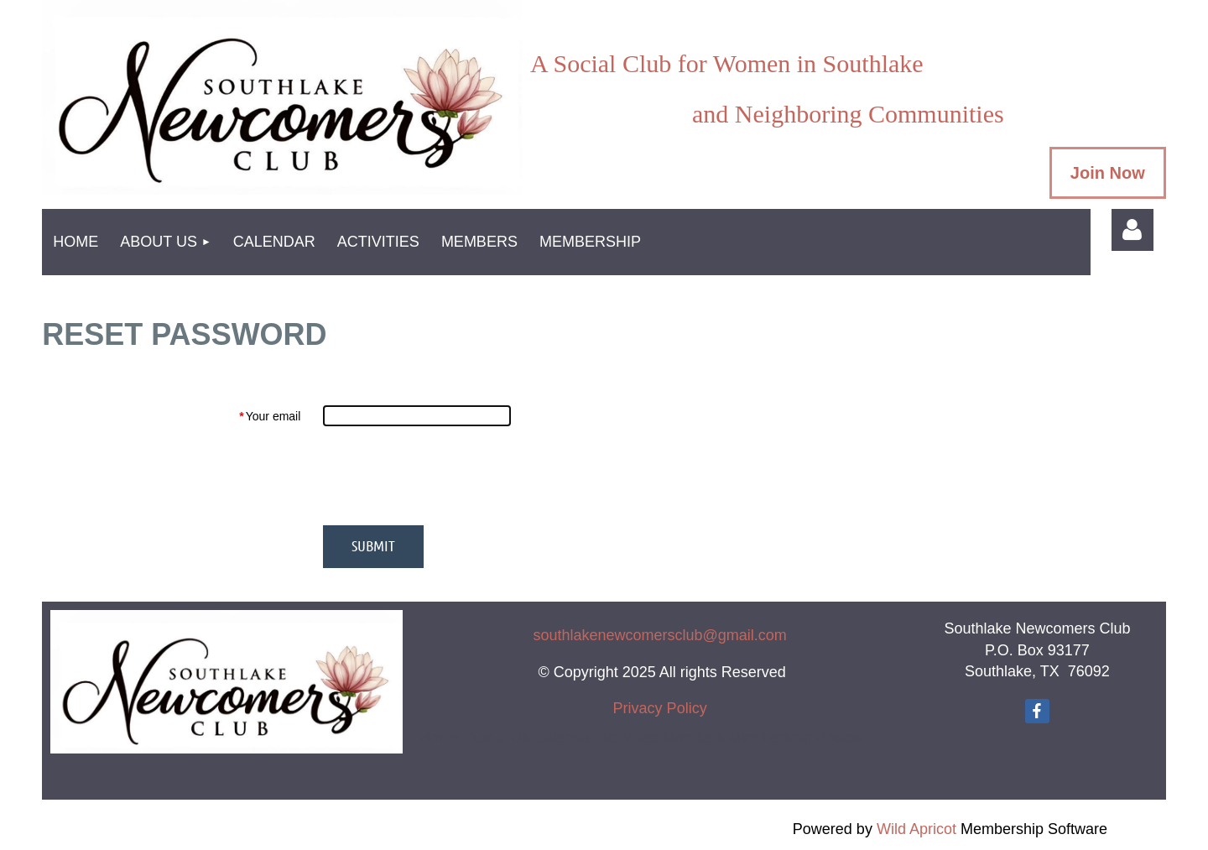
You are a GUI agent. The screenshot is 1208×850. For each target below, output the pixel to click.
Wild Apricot (916, 829)
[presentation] (450, 475)
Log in (1132, 230)
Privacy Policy (660, 708)
